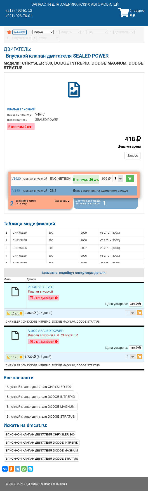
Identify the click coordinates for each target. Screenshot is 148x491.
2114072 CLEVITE (41, 287)
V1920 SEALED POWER (45, 331)
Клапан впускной (21, 109)
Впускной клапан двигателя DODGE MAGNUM (41, 406)
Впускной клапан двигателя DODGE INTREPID (41, 396)
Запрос (132, 155)
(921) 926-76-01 (19, 16)
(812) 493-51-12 (19, 10)
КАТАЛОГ (20, 32)
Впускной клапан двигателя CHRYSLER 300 (39, 387)
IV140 (16, 190)
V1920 (16, 178)
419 (135, 304)
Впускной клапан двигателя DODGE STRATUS (41, 416)
